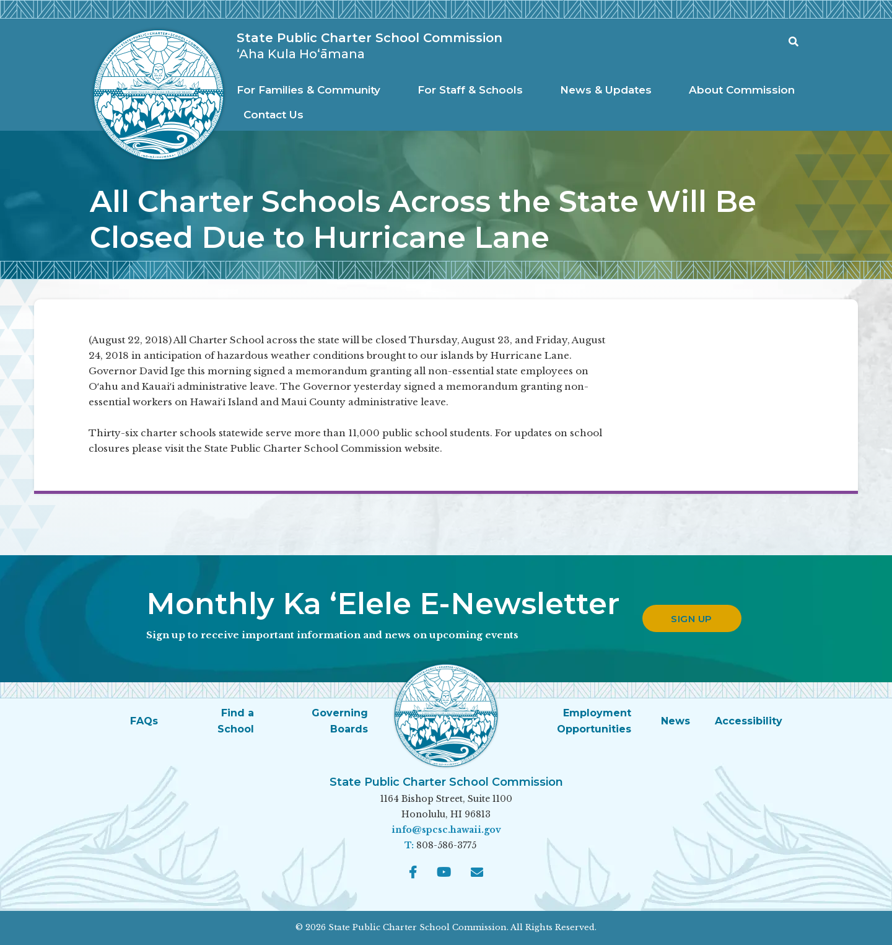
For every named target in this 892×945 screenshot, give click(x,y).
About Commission (742, 90)
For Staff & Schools (470, 90)
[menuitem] (312, 90)
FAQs (144, 721)
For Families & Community (308, 90)
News (675, 721)
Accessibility (748, 721)
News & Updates (606, 90)
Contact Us (273, 114)
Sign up (691, 619)
